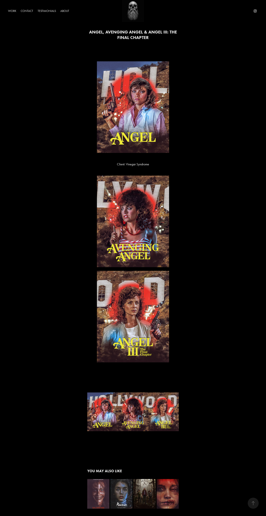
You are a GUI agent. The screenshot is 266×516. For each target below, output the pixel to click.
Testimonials (47, 11)
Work (12, 11)
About (64, 11)
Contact (27, 11)
